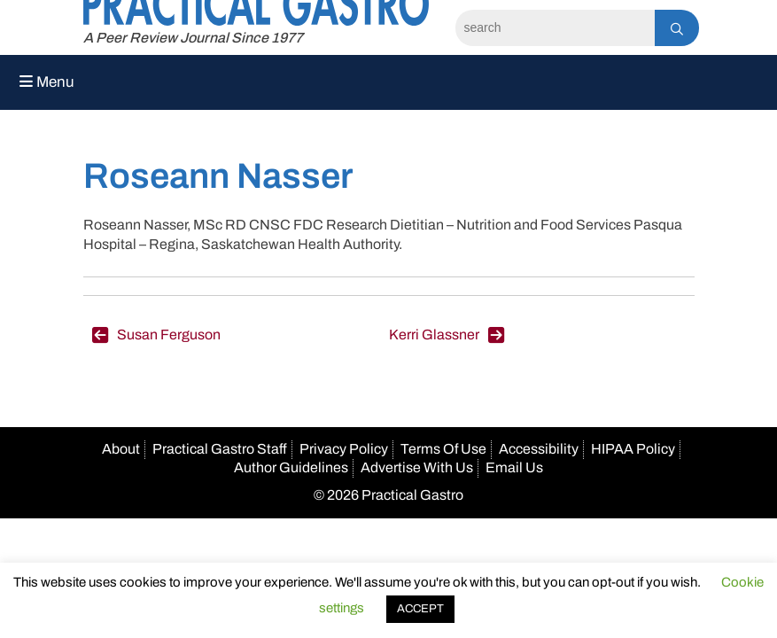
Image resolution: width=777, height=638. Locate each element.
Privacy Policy (343, 448)
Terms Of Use (443, 448)
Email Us (514, 467)
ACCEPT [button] (420, 609)
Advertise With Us (417, 467)
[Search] (555, 28)
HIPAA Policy (633, 448)
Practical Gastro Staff (219, 448)
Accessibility (539, 448)
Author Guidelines (291, 467)
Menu (46, 82)
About (121, 448)
